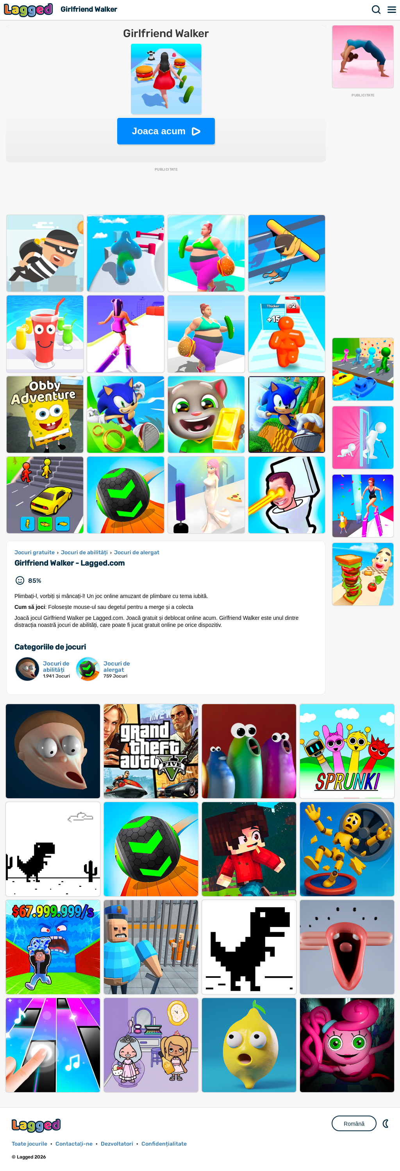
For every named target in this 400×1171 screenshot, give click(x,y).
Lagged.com (37, 1125)
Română (354, 1124)
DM (386, 1123)
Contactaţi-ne (74, 1144)
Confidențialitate (164, 1144)
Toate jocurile (29, 1144)
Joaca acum (159, 131)
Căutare (376, 10)
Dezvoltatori (117, 1144)
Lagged (29, 10)
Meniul (392, 10)
